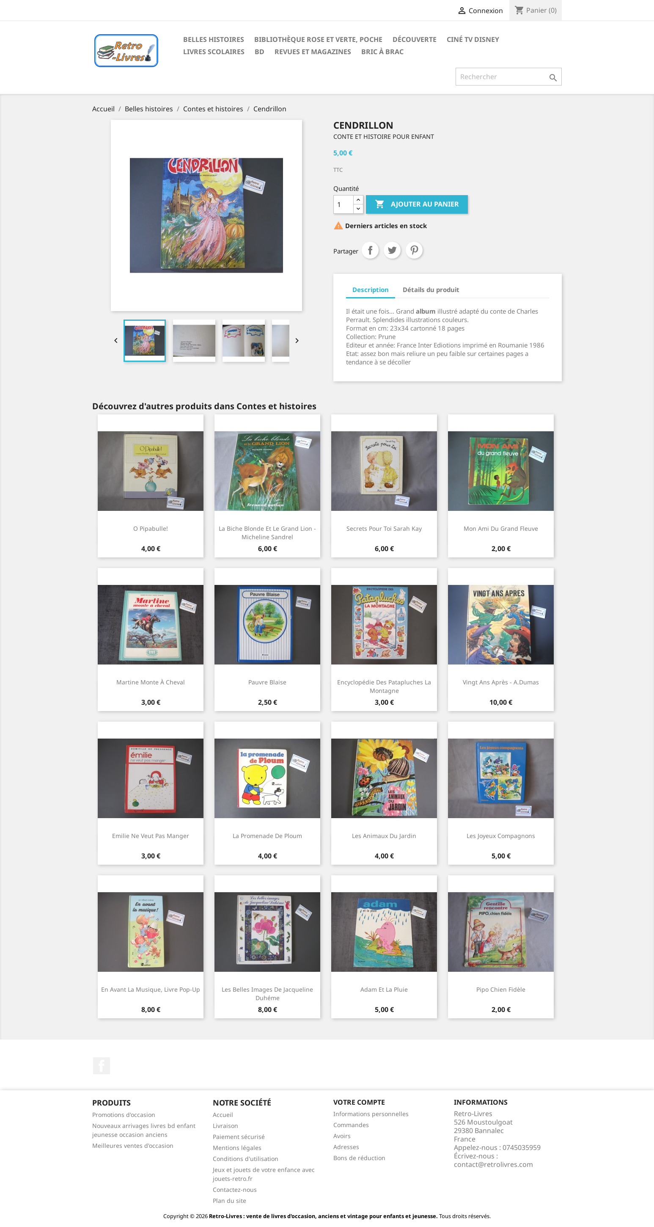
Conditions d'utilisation (245, 1159)
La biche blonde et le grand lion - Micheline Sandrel (267, 532)
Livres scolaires (214, 51)
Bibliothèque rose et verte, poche (318, 39)
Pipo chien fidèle (500, 989)
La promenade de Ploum (267, 836)
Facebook (101, 1065)
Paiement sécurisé (239, 1137)
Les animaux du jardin (384, 836)
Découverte (415, 39)
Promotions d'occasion (123, 1115)
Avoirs (342, 1136)
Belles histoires (213, 39)
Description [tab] (370, 289)
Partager (370, 250)
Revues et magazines (313, 51)
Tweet (392, 250)
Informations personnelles (371, 1114)
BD (259, 51)
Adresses (346, 1147)
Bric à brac (382, 51)
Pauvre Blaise (267, 682)
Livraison (225, 1126)
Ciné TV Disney (473, 39)
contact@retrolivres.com (493, 1164)
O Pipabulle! (150, 528)
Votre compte (359, 1102)
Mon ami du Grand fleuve (501, 528)
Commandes (351, 1125)
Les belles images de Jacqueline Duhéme (267, 993)
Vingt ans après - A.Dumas (501, 682)
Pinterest (414, 250)
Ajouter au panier (417, 204)
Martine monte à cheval (150, 682)
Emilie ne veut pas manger (150, 836)
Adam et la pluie (384, 989)
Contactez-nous (235, 1190)
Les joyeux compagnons (501, 836)
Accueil (223, 1115)
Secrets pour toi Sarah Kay (384, 528)
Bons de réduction (359, 1158)
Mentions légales (237, 1148)
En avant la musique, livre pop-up (150, 989)
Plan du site (229, 1201)
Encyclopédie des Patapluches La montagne (384, 686)
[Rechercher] (509, 76)
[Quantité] (343, 204)
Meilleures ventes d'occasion (132, 1146)
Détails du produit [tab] (431, 289)
